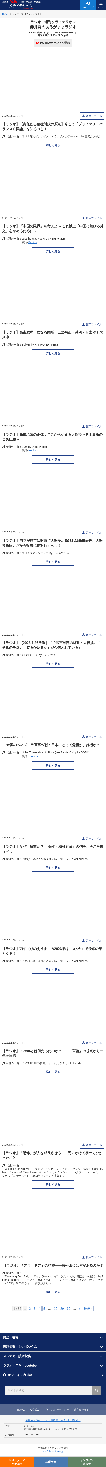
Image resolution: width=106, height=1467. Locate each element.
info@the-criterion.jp (53, 1451)
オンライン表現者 (20, 1375)
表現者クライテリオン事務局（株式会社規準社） (53, 1420)
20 (62, 1308)
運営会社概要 (81, 1409)
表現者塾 (50, 1461)
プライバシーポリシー (56, 1409)
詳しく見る (53, 145)
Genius (32, 242)
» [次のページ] (80, 1308)
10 (55, 1308)
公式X (34, 1409)
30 (68, 1308)
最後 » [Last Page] (88, 1308)
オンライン (87, 1462)
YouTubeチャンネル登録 (52, 42)
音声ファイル (94, 115)
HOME (21, 1409)
